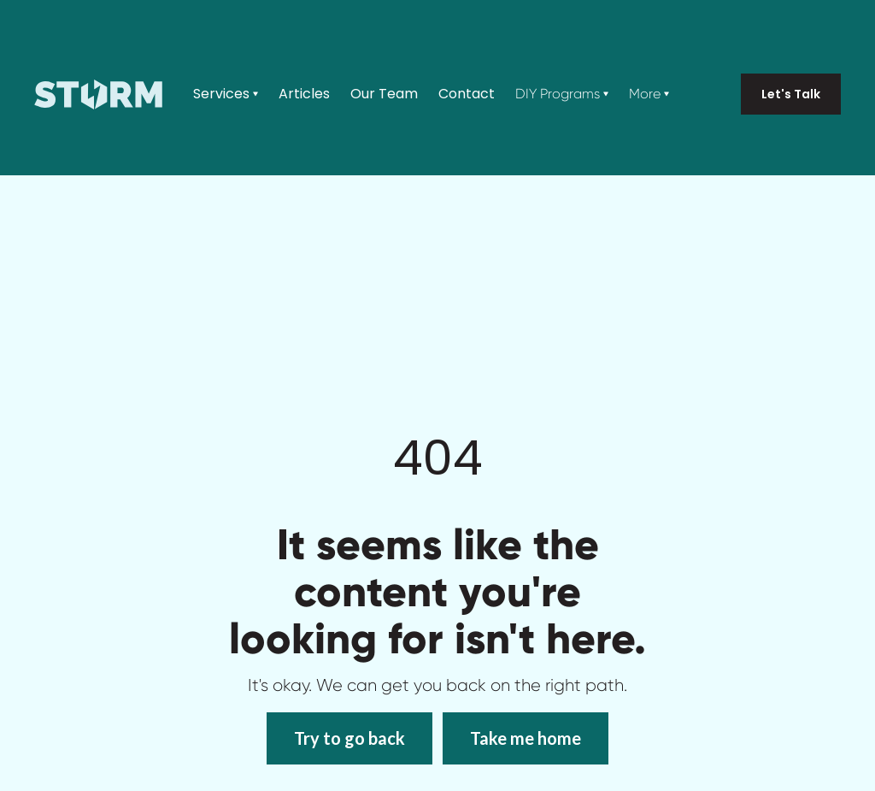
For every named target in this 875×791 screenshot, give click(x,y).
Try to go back (349, 738)
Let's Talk (790, 94)
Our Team (384, 94)
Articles (304, 94)
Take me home (525, 738)
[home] (98, 94)
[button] (225, 94)
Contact (466, 94)
